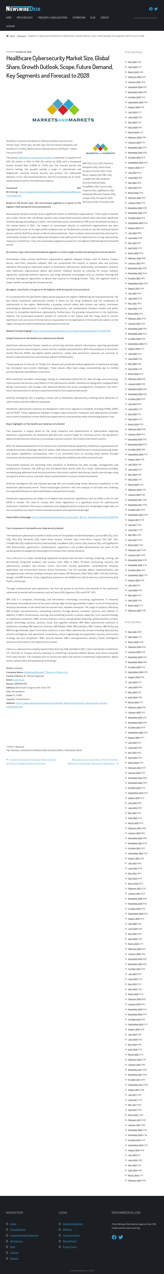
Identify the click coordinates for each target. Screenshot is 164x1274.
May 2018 (132, 474)
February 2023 (134, 197)
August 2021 (133, 288)
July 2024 (132, 112)
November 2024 (135, 92)
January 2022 (134, 263)
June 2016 (132, 590)
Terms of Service (71, 1235)
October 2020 (134, 338)
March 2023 (133, 192)
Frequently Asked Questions (53, 17)
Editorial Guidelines (73, 1223)
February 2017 (134, 550)
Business (15, 750)
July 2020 (132, 353)
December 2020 (135, 328)
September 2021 (135, 283)
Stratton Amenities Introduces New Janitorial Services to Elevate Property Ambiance (31, 761)
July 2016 (132, 585)
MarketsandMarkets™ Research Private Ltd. (46, 672)
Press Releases (25, 17)
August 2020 (133, 348)
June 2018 (132, 469)
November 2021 (135, 273)
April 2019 (132, 419)
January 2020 (134, 384)
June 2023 (132, 177)
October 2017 (134, 509)
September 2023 (135, 162)
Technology (69, 750)
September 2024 (135, 102)
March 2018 (133, 484)
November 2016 (135, 565)
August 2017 (133, 519)
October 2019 (134, 399)
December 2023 (135, 147)
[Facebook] (151, 9)
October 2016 (134, 570)
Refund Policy (70, 1241)
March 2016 (133, 605)
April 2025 (132, 67)
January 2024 (134, 142)
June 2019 (132, 409)
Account (10, 26)
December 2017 (135, 499)
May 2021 (132, 303)
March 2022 (133, 253)
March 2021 (133, 313)
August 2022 (133, 228)
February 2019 (134, 429)
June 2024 (132, 117)
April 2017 (132, 540)
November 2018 (135, 444)
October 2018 (134, 449)
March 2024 (133, 132)
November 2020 (135, 333)
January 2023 (134, 202)
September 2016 (135, 575)
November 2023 (135, 152)
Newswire (21, 36)
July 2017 (132, 525)
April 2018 (132, 479)
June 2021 (132, 298)
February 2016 (134, 610)
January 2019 (134, 434)
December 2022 (135, 208)
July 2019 (132, 404)
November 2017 (135, 504)
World (79, 750)
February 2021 (134, 318)
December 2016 (135, 560)
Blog (92, 17)
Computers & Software (31, 750)
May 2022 (132, 243)
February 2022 (134, 258)
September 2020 (135, 343)
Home (9, 17)
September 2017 (135, 514)
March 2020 (133, 373)
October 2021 (134, 278)
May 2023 (132, 182)
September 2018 (135, 454)
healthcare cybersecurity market (35, 157)
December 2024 (135, 87)
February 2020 (134, 379)
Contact (105, 17)
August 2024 (133, 107)
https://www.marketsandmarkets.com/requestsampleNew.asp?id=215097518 (71, 330)
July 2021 (132, 293)
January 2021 (134, 323)
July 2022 (132, 233)
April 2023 (132, 187)
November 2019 (135, 394)
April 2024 (132, 127)
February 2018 (134, 489)
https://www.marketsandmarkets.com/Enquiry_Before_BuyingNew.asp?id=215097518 (74, 517)
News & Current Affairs (53, 750)
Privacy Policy (70, 1246)
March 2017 (133, 545)
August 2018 (133, 459)
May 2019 (132, 414)
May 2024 (132, 122)
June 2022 (132, 238)
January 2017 (134, 555)
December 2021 (135, 268)
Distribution (79, 17)
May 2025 (132, 62)
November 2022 (135, 212)
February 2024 (134, 137)
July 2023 (132, 172)
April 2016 (132, 600)
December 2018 (135, 439)
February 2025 (134, 77)
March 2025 (133, 72)
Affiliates (67, 1229)
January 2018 (134, 494)
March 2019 (133, 424)
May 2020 (132, 364)
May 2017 (132, 534)
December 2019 (135, 389)
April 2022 (132, 248)
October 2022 (134, 218)
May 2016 (132, 595)
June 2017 (132, 530)
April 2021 (132, 308)
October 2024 (134, 97)
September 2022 (135, 223)
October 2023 (134, 157)
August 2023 (133, 167)
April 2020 (132, 369)
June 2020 (132, 358)
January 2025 (134, 82)
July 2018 (132, 464)
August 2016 (133, 580)
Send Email (18, 679)
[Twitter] (156, 9)
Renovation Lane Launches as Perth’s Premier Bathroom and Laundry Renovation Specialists (93, 761)
